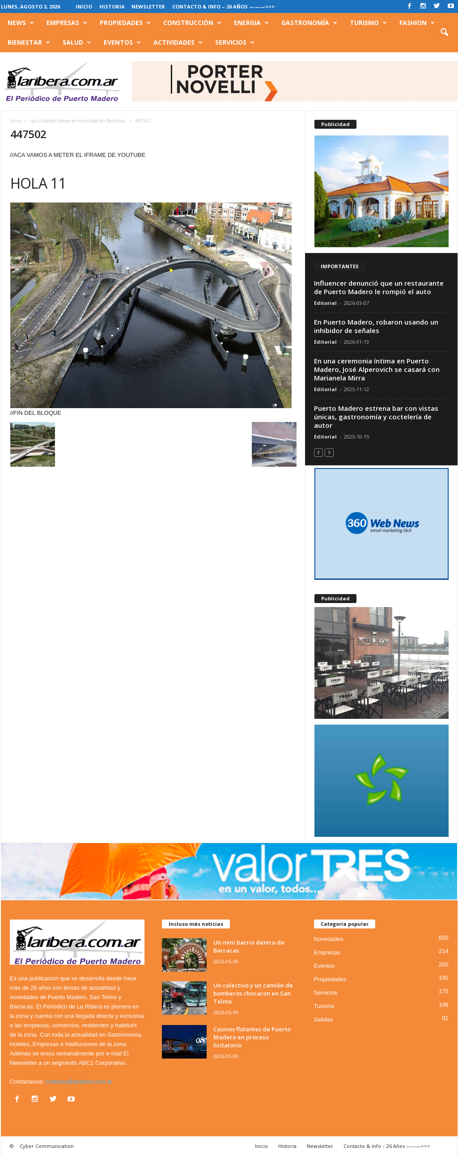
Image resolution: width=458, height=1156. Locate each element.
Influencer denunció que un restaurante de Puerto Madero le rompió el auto (379, 287)
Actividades (178, 42)
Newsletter (148, 6)
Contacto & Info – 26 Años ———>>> (223, 6)
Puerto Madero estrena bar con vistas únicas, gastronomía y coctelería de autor (376, 417)
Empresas (67, 23)
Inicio (84, 6)
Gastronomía (309, 23)
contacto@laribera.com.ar (79, 1081)
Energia (251, 23)
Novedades (329, 939)
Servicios (234, 42)
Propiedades (125, 23)
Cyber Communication (47, 1146)
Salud (77, 42)
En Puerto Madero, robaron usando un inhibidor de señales (376, 326)
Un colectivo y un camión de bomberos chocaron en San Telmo (253, 993)
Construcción (192, 23)
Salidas (323, 1019)
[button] (444, 32)
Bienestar (29, 42)
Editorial (325, 303)
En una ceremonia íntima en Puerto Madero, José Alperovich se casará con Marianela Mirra (377, 369)
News (21, 23)
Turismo (368, 23)
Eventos (122, 42)
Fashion (417, 23)
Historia (112, 6)
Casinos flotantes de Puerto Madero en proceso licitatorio (252, 1037)
